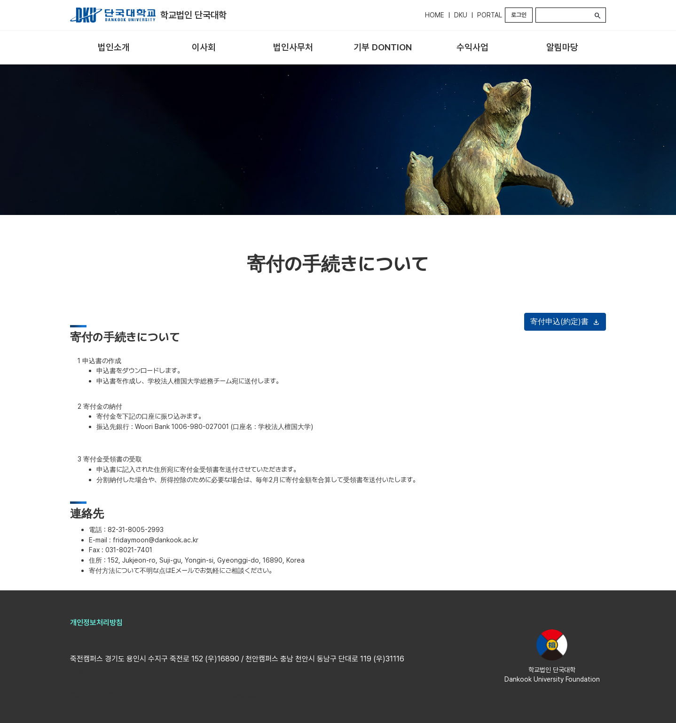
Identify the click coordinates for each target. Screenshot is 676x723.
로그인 (519, 14)
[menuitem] (114, 47)
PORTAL (489, 15)
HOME (434, 15)
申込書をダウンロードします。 (139, 370)
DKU (460, 15)
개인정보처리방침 (96, 622)
